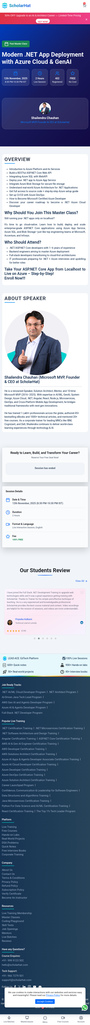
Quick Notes (9, 846)
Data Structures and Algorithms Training (25, 795)
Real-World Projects (13, 838)
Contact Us (8, 873)
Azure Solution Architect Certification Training (28, 780)
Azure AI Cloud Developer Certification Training (29, 764)
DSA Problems (10, 842)
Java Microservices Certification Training (25, 800)
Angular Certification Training (19, 738)
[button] (35, 638)
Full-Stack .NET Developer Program (22, 712)
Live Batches (9, 937)
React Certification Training (17, 811)
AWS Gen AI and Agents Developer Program (27, 702)
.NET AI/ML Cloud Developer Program (24, 692)
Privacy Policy (10, 881)
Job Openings (10, 929)
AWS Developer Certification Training (23, 749)
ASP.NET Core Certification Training (59, 738)
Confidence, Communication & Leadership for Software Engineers (40, 790)
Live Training (9, 826)
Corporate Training (12, 854)
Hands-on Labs (10, 834)
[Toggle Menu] (45, 1018)
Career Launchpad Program (18, 785)
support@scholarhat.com (16, 980)
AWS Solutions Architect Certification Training (28, 754)
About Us (7, 870)
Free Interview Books (14, 850)
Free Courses (9, 830)
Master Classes (11, 917)
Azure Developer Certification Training (24, 769)
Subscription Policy (13, 889)
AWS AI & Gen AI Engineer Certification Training (29, 743)
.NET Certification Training (17, 728)
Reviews (7, 940)
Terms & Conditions (13, 877)
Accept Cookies (45, 1001)
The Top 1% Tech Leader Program (55, 811)
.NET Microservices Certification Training (59, 728)
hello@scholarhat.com (15, 964)
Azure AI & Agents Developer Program (24, 707)
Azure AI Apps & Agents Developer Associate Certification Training (40, 759)
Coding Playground (13, 921)
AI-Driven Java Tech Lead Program (22, 697)
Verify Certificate (11, 893)
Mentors (7, 932)
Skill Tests (8, 925)
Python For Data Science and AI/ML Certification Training (35, 806)
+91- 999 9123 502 (13, 960)
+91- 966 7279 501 (13, 975)
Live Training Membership (17, 913)
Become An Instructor (14, 897)
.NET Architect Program (62, 692)
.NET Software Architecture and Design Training (29, 733)
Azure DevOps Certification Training (22, 774)
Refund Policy (10, 885)
